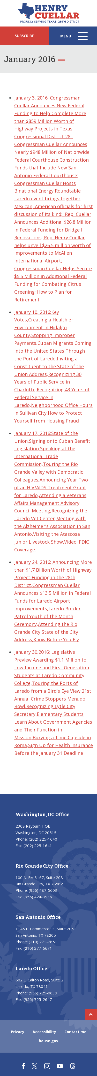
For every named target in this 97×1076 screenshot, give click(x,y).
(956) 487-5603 (43, 890)
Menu (74, 38)
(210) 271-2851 (43, 941)
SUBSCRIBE (24, 35)
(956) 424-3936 (38, 896)
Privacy (17, 1031)
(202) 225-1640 (43, 839)
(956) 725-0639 (43, 992)
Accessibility (44, 1031)
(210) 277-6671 (38, 948)
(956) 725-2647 (38, 999)
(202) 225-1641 (38, 845)
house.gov (48, 1040)
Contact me (75, 1031)
